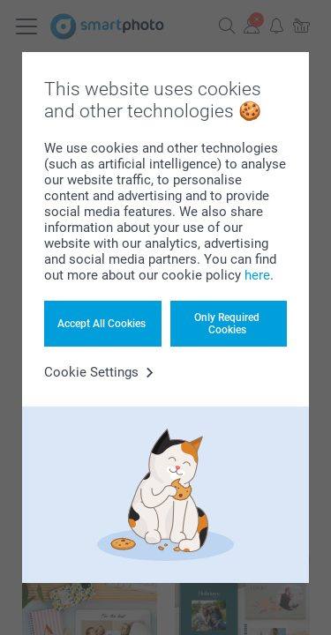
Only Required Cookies (227, 323)
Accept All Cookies (101, 324)
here (257, 275)
